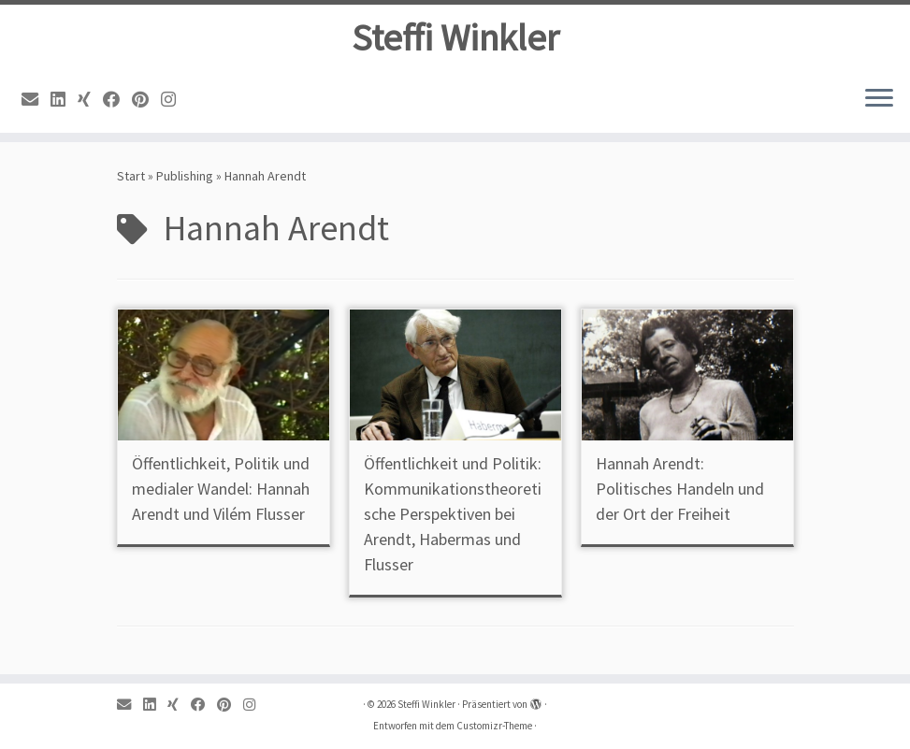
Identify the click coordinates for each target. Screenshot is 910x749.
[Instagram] (174, 99)
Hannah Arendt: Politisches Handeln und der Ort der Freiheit (680, 489)
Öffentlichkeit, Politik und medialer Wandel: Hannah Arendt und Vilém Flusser (221, 489)
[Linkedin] (64, 99)
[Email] (36, 99)
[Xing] (90, 99)
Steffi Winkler (455, 37)
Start (131, 175)
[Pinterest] (146, 99)
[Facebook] (117, 99)
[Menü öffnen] (879, 99)
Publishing (184, 175)
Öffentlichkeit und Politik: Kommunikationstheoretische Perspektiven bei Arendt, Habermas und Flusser (453, 514)
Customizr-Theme (494, 725)
